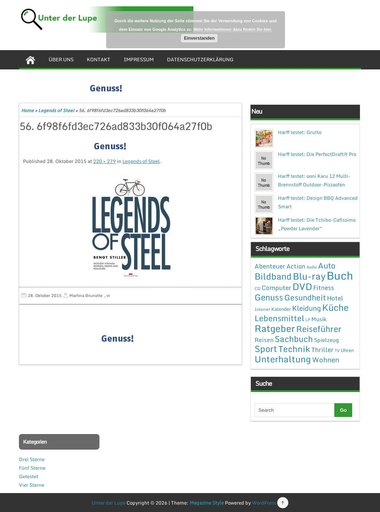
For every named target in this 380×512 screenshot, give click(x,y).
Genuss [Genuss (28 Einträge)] (269, 297)
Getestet (28, 476)
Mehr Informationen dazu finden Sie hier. (232, 29)
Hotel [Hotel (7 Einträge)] (335, 298)
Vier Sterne (31, 485)
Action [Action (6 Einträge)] (295, 266)
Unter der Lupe (108, 503)
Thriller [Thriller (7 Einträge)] (322, 350)
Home (27, 110)
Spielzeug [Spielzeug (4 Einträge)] (326, 339)
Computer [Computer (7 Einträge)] (276, 288)
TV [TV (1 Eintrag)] (337, 350)
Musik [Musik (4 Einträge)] (319, 318)
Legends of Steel (56, 110)
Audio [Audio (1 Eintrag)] (312, 267)
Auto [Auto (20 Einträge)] (326, 265)
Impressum (139, 59)
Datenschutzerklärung (200, 59)
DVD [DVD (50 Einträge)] (302, 286)
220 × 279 (104, 161)
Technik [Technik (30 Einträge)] (294, 349)
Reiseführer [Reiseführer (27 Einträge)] (318, 328)
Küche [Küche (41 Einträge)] (335, 307)
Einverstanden (199, 38)
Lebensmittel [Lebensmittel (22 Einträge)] (279, 318)
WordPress (264, 503)
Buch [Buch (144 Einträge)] (340, 275)
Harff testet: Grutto (299, 132)
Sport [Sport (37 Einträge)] (266, 349)
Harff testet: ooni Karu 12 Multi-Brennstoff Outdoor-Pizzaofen (314, 180)
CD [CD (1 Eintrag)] (258, 288)
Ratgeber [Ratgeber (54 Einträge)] (275, 328)
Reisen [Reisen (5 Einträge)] (264, 340)
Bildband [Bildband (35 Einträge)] (273, 276)
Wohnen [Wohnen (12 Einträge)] (325, 359)
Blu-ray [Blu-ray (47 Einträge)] (309, 276)
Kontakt (98, 59)
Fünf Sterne (32, 468)
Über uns (61, 59)
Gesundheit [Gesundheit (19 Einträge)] (305, 297)
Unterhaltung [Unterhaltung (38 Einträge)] (283, 359)
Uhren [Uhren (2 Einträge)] (347, 350)
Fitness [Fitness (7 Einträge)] (323, 288)
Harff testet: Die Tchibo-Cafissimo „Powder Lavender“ (317, 224)
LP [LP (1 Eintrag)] (307, 319)
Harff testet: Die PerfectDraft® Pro (317, 154)
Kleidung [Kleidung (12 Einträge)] (306, 308)
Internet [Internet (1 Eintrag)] (262, 309)
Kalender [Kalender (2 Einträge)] (281, 309)
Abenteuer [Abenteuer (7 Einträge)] (270, 266)
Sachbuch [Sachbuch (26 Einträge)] (294, 338)
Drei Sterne (32, 459)
